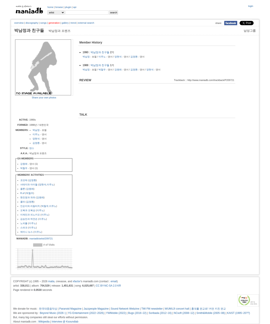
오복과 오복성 (27, 210)
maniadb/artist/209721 (41, 238)
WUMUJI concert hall (177, 308)
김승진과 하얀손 (29, 219)
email (114, 281)
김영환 (36, 143)
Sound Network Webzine (125, 308)
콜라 (22, 201)
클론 (22, 189)
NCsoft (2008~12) (184, 313)
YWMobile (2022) (116, 313)
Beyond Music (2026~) (53, 313)
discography (31, 23)
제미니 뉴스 (26, 232)
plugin (68, 7)
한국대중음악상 (48, 308)
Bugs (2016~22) (137, 313)
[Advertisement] (40, 108)
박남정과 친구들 (100, 52)
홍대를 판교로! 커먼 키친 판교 (208, 308)
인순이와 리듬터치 (30, 206)
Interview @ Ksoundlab (65, 321)
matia (51, 281)
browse (59, 7)
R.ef (22, 193)
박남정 (36, 130)
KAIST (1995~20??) (238, 313)
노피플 (23, 223)
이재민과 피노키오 (30, 214)
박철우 (23, 168)
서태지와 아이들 (29, 184)
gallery (65, 23)
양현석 (36, 138)
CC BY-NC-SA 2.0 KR (108, 285)
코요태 (23, 180)
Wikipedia (44, 321)
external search (86, 23)
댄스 (31, 148)
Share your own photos (44, 97)
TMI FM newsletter (152, 308)
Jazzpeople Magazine (96, 308)
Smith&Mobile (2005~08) (210, 313)
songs (43, 23)
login (250, 6)
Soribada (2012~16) (160, 313)
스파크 (23, 227)
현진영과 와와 (27, 197)
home (50, 7)
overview (19, 23)
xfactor (76, 281)
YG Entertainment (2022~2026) (86, 313)
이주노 (36, 134)
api (74, 7)
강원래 (23, 164)
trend (73, 23)
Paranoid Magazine (70, 308)
